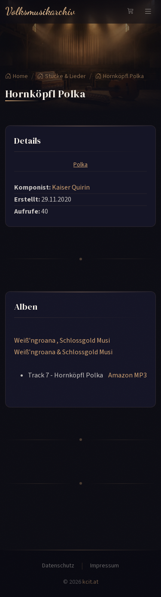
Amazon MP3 (127, 375)
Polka (80, 164)
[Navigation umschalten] (148, 11)
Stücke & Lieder (61, 76)
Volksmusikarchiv (40, 11)
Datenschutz (58, 565)
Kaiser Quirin (71, 187)
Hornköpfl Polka (119, 76)
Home (16, 76)
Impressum (104, 565)
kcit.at (90, 582)
